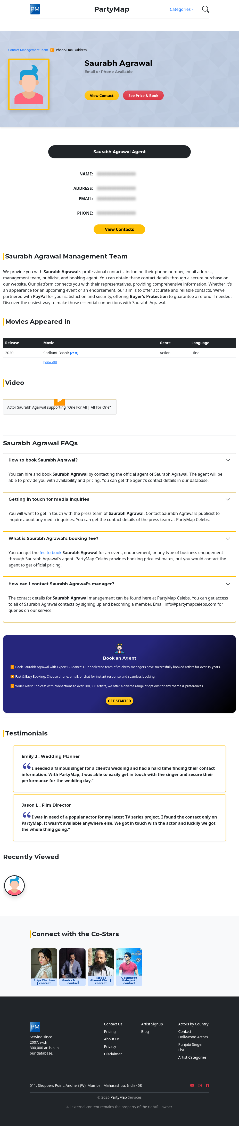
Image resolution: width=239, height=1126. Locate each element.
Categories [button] (180, 9)
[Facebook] (207, 1085)
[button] (204, 9)
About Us (112, 1038)
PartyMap (111, 9)
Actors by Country (193, 1024)
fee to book (50, 552)
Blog (145, 1031)
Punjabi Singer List (190, 1047)
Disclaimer (113, 1053)
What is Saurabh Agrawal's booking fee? (53, 538)
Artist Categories (192, 1057)
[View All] (50, 362)
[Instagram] (200, 1085)
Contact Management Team (28, 50)
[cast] (74, 353)
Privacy (110, 1046)
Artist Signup (152, 1024)
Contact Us (113, 1024)
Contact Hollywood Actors (193, 1034)
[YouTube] (192, 1085)
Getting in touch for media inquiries (49, 499)
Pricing (110, 1031)
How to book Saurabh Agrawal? (43, 460)
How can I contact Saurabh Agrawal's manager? (61, 583)
